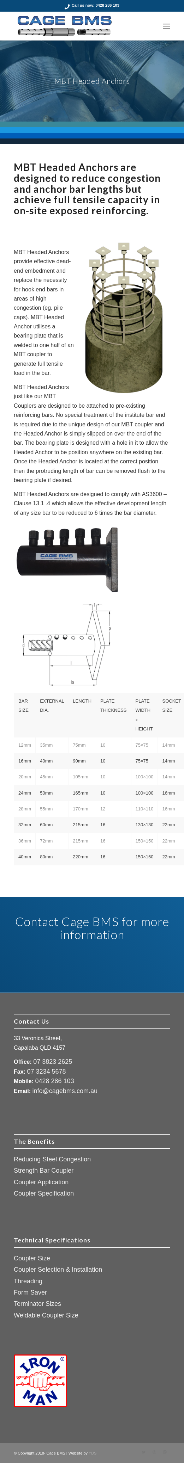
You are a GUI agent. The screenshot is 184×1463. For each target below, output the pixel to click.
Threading (28, 1281)
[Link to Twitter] (143, 1452)
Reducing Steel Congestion (52, 1159)
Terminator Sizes (37, 1303)
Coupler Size (32, 1258)
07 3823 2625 (52, 1061)
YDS (93, 1453)
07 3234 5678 (46, 1071)
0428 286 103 (107, 5)
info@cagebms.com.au (64, 1090)
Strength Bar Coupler (43, 1170)
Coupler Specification (44, 1193)
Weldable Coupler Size (46, 1315)
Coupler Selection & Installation (58, 1269)
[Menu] (166, 26)
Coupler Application (41, 1182)
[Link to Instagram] (165, 1452)
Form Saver (30, 1292)
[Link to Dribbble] (154, 1452)
